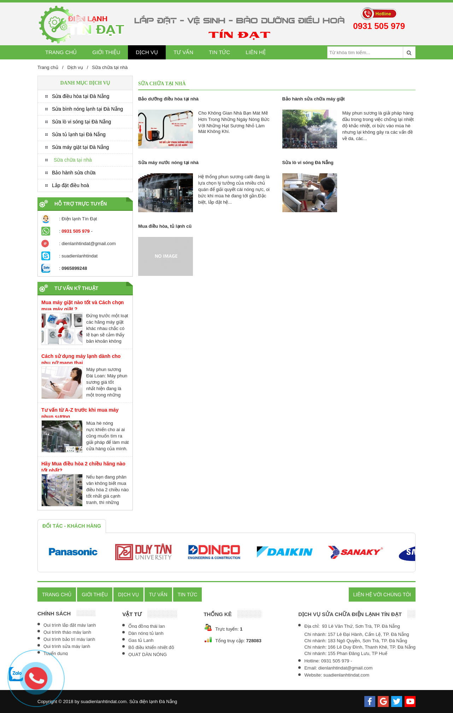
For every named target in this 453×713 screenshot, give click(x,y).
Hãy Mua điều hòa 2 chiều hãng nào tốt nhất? (83, 467)
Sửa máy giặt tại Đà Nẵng (80, 147)
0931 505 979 (379, 26)
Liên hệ (255, 52)
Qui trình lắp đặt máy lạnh (69, 625)
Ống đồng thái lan (146, 626)
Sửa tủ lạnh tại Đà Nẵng (79, 134)
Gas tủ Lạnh (140, 640)
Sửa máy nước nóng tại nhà (168, 162)
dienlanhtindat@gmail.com (88, 243)
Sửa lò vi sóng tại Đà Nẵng (81, 121)
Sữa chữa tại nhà (110, 67)
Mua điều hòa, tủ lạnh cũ (165, 226)
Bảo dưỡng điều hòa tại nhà (168, 99)
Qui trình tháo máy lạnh (67, 632)
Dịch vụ (147, 52)
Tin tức (219, 52)
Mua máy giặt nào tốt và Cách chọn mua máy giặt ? (82, 306)
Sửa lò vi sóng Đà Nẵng (308, 162)
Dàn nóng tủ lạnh (146, 633)
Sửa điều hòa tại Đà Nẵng (80, 96)
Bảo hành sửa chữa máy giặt (313, 99)
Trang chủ (61, 52)
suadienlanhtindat (79, 256)
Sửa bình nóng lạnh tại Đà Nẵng (87, 109)
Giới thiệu (106, 52)
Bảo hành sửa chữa (73, 172)
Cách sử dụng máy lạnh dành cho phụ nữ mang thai (80, 359)
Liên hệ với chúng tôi (382, 594)
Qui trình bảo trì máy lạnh (69, 639)
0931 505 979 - (336, 660)
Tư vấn (183, 52)
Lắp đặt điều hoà (70, 185)
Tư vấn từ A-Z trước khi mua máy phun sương (80, 413)
